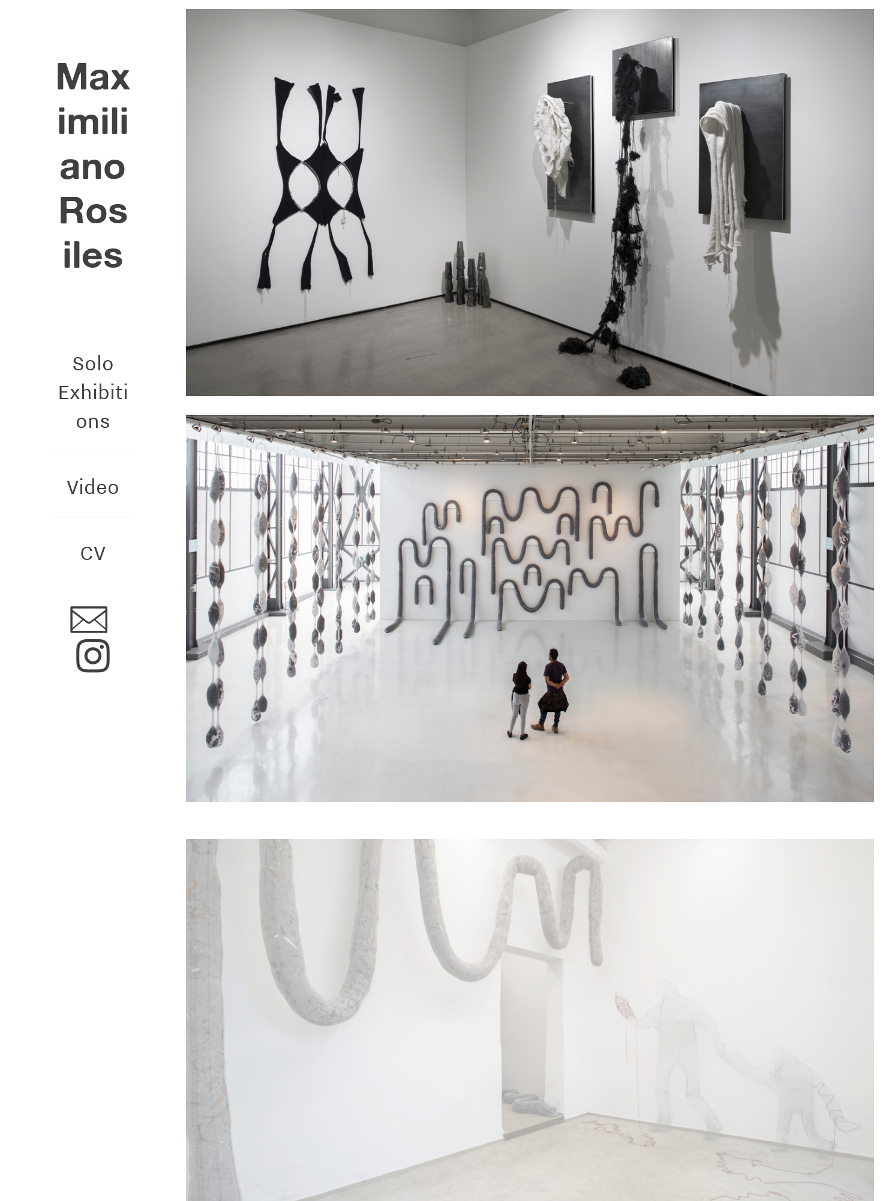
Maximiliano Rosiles (92, 165)
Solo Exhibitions (93, 392)
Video (93, 486)
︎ (93, 657)
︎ (88, 621)
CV (93, 552)
